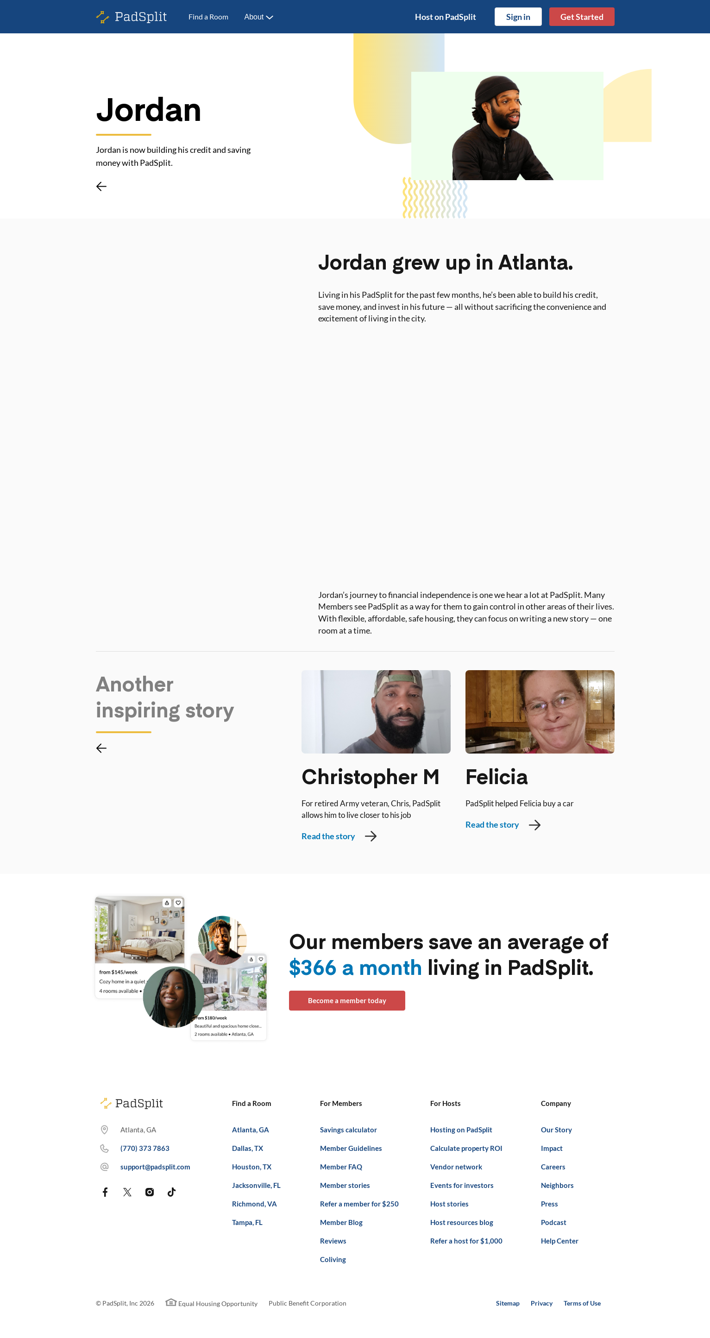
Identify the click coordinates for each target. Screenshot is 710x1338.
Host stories (449, 1204)
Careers (553, 1166)
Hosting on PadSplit (461, 1129)
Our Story (556, 1129)
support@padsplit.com (155, 1166)
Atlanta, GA (250, 1129)
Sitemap (508, 1303)
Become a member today (347, 1000)
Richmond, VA (254, 1204)
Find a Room (208, 16)
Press (549, 1204)
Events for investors (462, 1185)
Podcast (553, 1222)
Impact (552, 1148)
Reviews (333, 1241)
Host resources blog (461, 1222)
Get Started (581, 17)
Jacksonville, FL (256, 1185)
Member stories (345, 1185)
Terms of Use (582, 1303)
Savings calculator (348, 1129)
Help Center (559, 1241)
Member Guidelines (351, 1148)
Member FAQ (341, 1166)
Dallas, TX (247, 1148)
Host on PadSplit (445, 17)
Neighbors (557, 1185)
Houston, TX (251, 1166)
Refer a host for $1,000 (466, 1241)
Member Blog (341, 1222)
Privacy (542, 1303)
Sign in (518, 17)
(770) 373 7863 (145, 1148)
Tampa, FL (247, 1222)
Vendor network (456, 1166)
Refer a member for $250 (359, 1204)
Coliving (333, 1259)
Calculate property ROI (466, 1148)
